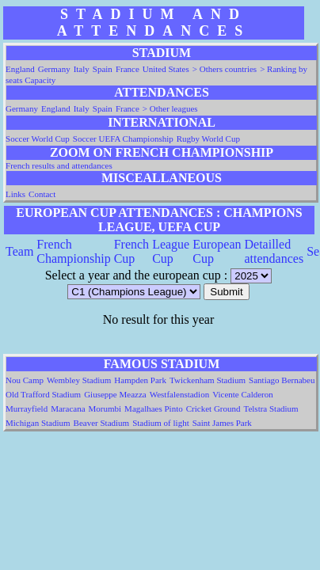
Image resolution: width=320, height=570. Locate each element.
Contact (42, 194)
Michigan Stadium (38, 423)
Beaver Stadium (102, 423)
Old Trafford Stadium (43, 394)
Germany (54, 69)
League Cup (170, 251)
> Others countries (224, 69)
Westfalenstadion (179, 394)
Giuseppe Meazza (115, 394)
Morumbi (105, 408)
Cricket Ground (213, 408)
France (127, 69)
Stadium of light (160, 423)
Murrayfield (27, 408)
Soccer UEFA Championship (123, 138)
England (20, 69)
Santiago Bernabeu (281, 380)
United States (166, 69)
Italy (82, 69)
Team (19, 251)
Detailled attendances (274, 251)
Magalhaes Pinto (153, 408)
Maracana (68, 408)
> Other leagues (170, 108)
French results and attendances (59, 165)
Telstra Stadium (270, 408)
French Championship (73, 251)
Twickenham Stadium (208, 380)
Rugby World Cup (208, 138)
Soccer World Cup (38, 138)
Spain (102, 69)
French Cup (131, 251)
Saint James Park (222, 423)
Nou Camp (25, 380)
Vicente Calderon (242, 394)
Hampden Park (140, 380)
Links (15, 194)
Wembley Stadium (79, 380)
